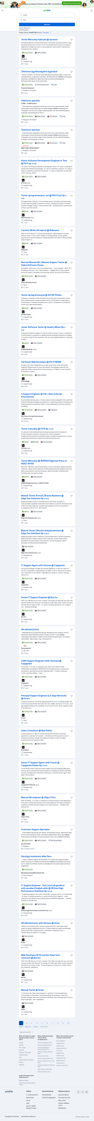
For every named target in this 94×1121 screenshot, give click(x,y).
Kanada (21, 1045)
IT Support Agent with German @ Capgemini (43, 565)
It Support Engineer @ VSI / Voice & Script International (41, 395)
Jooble (87, 1117)
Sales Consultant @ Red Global (36, 730)
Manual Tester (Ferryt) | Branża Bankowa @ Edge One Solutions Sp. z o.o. (42, 497)
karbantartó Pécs (61, 1058)
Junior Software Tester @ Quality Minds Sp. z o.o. (43, 328)
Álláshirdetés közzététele (72, 3)
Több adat (47, 32)
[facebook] (78, 1092)
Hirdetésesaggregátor (49, 1097)
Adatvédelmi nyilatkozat (28, 1116)
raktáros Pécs (60, 1055)
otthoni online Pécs (43, 1056)
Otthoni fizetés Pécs (62, 1065)
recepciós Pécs (60, 1063)
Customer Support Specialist (35, 829)
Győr (20, 1057)
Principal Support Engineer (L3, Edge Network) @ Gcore (43, 697)
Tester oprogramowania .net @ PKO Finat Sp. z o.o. (44, 196)
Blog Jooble (62, 1100)
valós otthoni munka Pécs (45, 1069)
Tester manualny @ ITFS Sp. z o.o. (37, 429)
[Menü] (2, 10)
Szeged (21, 1042)
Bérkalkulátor (62, 1108)
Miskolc (21, 1062)
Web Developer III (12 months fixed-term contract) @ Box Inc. (40, 956)
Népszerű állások (23, 1080)
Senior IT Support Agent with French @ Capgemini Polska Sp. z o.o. (40, 764)
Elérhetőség (30, 1097)
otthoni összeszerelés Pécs (45, 1058)
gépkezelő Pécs (60, 1060)
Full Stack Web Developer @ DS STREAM (41, 362)
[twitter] (82, 1092)
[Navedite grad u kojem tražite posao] (47, 20)
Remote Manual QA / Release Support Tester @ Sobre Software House (44, 263)
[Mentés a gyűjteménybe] (71, 40)
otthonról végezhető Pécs (45, 1042)
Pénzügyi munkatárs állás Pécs (36, 856)
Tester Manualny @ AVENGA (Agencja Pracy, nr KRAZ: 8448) (44, 462)
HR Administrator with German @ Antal (40, 923)
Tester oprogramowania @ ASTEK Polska (41, 295)
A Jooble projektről (32, 1095)
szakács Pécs (60, 1046)
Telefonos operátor (30, 100)
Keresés (47, 24)
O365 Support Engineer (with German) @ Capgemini (41, 662)
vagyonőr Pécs (60, 1043)
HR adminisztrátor (30, 629)
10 (68, 1023)
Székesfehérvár (23, 1055)
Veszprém (21, 1064)
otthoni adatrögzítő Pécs (45, 1045)
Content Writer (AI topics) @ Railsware (40, 230)
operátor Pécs (60, 1053)
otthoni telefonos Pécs (44, 1071)
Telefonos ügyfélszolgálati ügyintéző (39, 71)
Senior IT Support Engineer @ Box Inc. (39, 597)
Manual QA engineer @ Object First (38, 797)
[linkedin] (86, 1092)
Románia (21, 1050)
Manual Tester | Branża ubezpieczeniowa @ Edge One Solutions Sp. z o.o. (42, 532)
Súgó (27, 1103)
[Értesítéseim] (91, 10)
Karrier (28, 1100)
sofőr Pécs (59, 1050)
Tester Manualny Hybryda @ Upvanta (39, 39)
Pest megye (22, 1047)
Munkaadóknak (46, 1095)
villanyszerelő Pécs (61, 1048)
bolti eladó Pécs (60, 1041)
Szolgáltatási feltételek (12, 1116)
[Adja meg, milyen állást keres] (47, 15)
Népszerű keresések (26, 1032)
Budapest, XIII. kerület (25, 1052)
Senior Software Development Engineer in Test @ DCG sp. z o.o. (44, 162)
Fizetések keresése (64, 1097)
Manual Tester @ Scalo (32, 990)
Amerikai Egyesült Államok (26, 1060)
